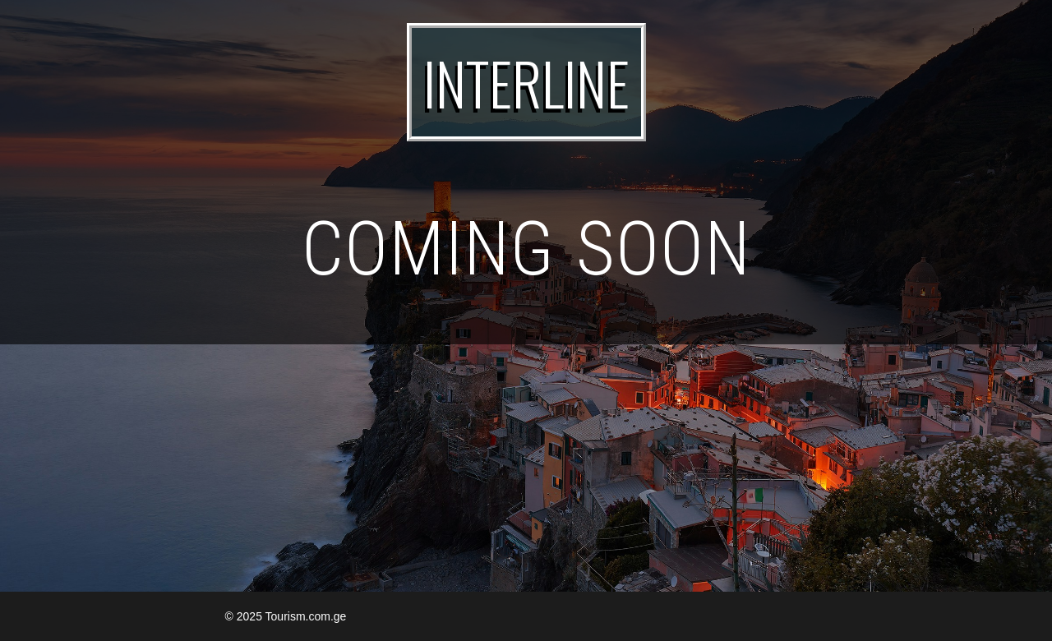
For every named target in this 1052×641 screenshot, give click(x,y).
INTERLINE (526, 82)
